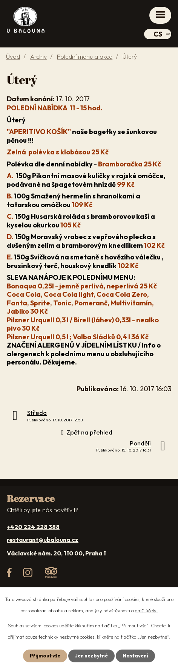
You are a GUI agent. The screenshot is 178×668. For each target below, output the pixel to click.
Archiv (38, 56)
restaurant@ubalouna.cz (42, 539)
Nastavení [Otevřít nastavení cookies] (135, 656)
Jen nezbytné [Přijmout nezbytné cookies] (91, 656)
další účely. (146, 610)
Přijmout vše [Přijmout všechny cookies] (45, 656)
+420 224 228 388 (33, 527)
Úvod (13, 56)
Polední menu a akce (84, 56)
